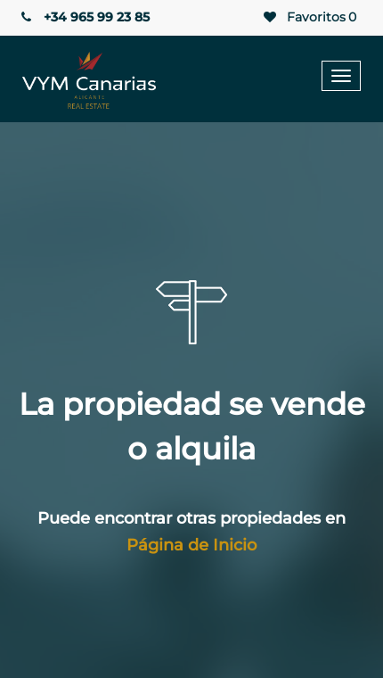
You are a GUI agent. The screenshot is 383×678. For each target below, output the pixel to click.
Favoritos (308, 17)
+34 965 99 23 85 (84, 17)
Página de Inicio (191, 545)
